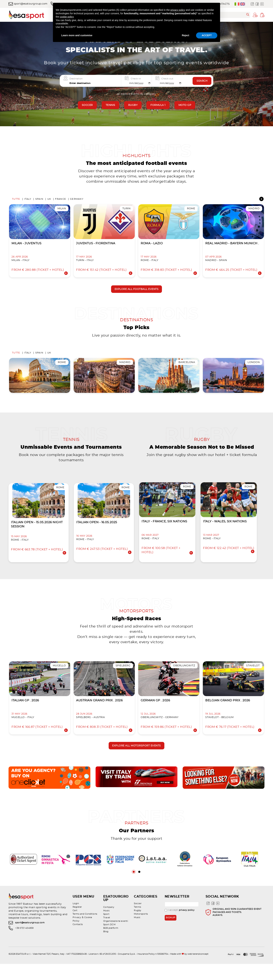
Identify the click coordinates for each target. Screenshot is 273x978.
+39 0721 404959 (24, 947)
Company (108, 921)
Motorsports (141, 932)
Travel (106, 932)
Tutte (16, 201)
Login (76, 921)
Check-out (167, 79)
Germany (76, 201)
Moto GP (184, 105)
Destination (76, 79)
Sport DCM (109, 939)
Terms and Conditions (85, 932)
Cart (75, 928)
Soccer (87, 105)
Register (77, 925)
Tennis (110, 105)
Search (202, 81)
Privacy (77, 935)
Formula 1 (158, 105)
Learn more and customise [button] (76, 35)
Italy (27, 201)
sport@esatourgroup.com (28, 4)
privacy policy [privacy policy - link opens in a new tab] (177, 10)
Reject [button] (185, 35)
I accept (180, 928)
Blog (105, 946)
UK (49, 201)
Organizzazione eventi (115, 935)
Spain (39, 201)
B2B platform (110, 942)
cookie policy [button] (66, 16)
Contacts (78, 942)
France (60, 201)
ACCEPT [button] (207, 35)
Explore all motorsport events (136, 762)
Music (106, 925)
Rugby (133, 105)
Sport (106, 928)
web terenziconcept (198, 968)
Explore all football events (137, 291)
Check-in (136, 79)
